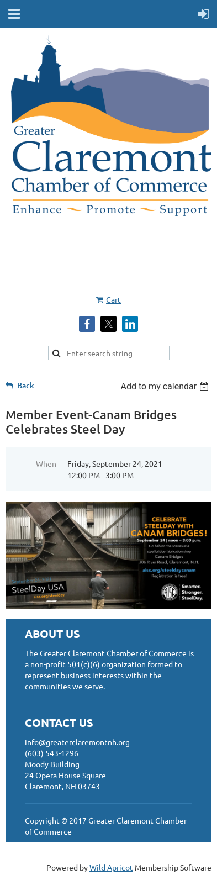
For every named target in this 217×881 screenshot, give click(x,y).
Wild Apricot (111, 867)
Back (25, 385)
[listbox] (165, 386)
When (46, 463)
